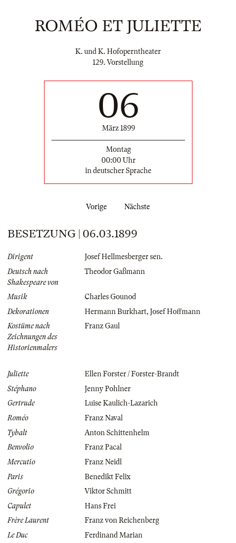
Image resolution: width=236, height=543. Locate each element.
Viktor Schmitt (108, 491)
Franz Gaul (102, 326)
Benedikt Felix (108, 477)
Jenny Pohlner (108, 389)
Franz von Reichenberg (122, 520)
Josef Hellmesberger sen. (124, 257)
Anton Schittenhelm (117, 433)
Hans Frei (100, 506)
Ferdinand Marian (113, 535)
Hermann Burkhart (115, 312)
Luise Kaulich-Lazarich (121, 403)
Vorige (94, 207)
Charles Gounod (110, 297)
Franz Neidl (103, 462)
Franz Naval (104, 418)
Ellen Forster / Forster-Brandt (132, 374)
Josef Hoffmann (175, 312)
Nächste (139, 207)
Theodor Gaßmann (115, 271)
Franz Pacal (103, 447)
